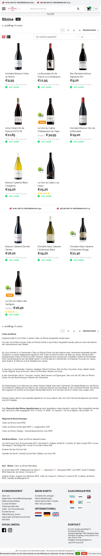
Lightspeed (80, 551)
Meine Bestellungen (43, 498)
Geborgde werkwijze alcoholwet (16, 517)
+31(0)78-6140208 (75, 542)
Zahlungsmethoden (10, 506)
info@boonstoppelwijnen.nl (79, 540)
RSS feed (6, 520)
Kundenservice (8, 512)
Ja (78, 554)
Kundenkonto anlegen (44, 496)
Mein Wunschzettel (43, 504)
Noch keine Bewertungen (16, 84)
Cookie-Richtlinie (9, 504)
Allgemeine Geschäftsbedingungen (17, 498)
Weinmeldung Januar (11, 514)
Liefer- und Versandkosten (13, 509)
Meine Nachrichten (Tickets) (46, 501)
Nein (84, 554)
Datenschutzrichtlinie (11, 501)
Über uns (6, 496)
